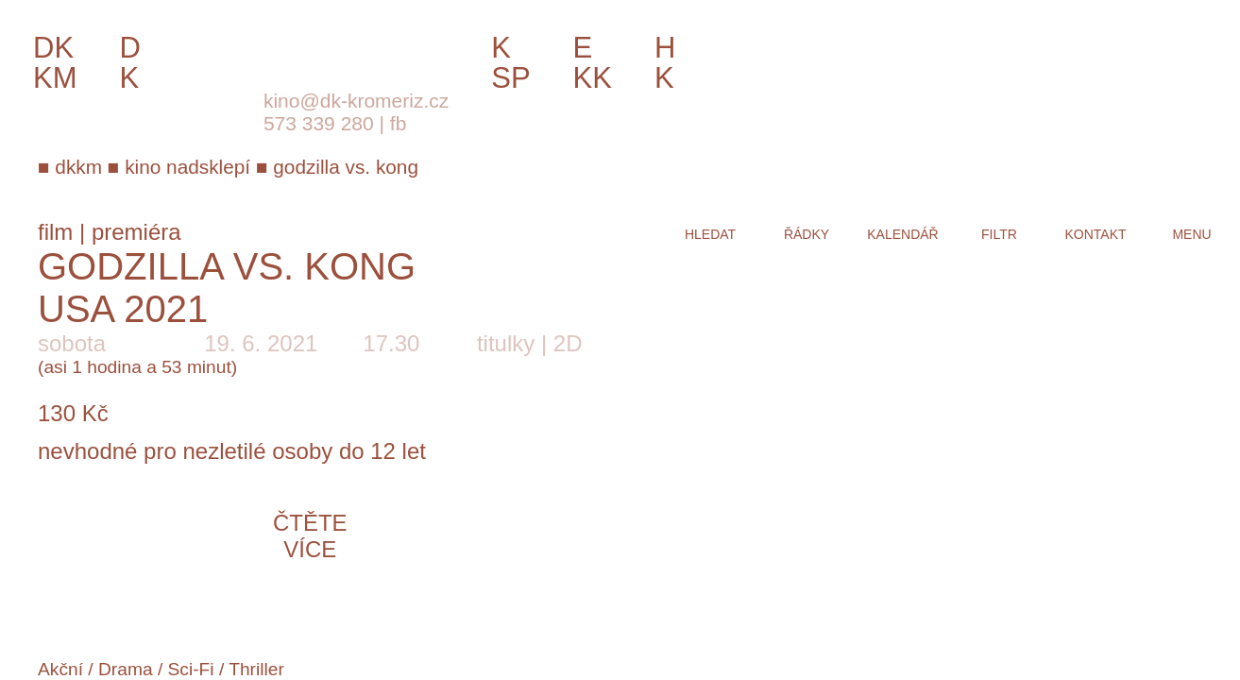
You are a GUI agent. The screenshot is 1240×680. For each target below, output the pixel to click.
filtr (999, 234)
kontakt (1095, 234)
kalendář (902, 234)
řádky (806, 234)
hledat (710, 234)
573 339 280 (318, 123)
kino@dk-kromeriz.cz (356, 100)
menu (1191, 234)
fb (398, 123)
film (55, 232)
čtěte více (310, 536)
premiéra (136, 232)
